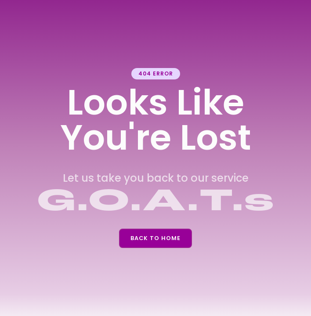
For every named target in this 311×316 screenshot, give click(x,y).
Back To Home (155, 238)
